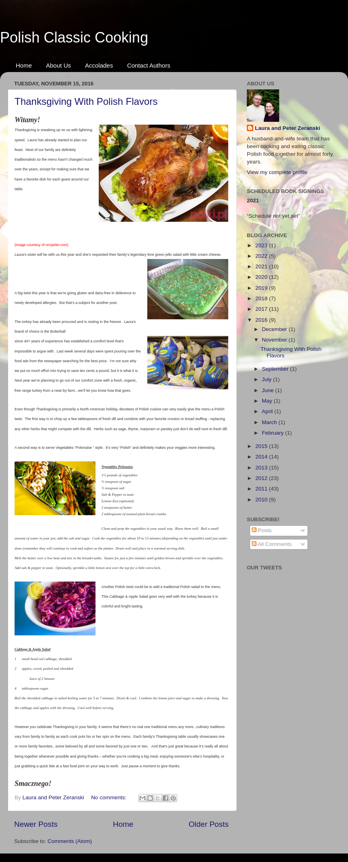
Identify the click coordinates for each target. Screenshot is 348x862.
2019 (262, 288)
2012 (262, 478)
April (268, 411)
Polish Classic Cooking (74, 37)
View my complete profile (277, 172)
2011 (262, 489)
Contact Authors (148, 65)
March (270, 422)
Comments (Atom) (70, 841)
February (273, 433)
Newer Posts (35, 824)
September (276, 369)
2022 (262, 256)
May (268, 401)
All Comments (272, 544)
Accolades (99, 65)
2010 (262, 500)
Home (24, 65)
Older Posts (209, 824)
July (267, 379)
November (275, 340)
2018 (262, 298)
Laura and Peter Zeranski (287, 128)
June (268, 390)
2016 (262, 320)
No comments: (109, 797)
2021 (262, 266)
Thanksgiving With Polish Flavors (86, 101)
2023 (262, 245)
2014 (262, 457)
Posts (262, 530)
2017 (262, 309)
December (275, 329)
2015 (262, 446)
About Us (58, 65)
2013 (262, 468)
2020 (262, 277)
